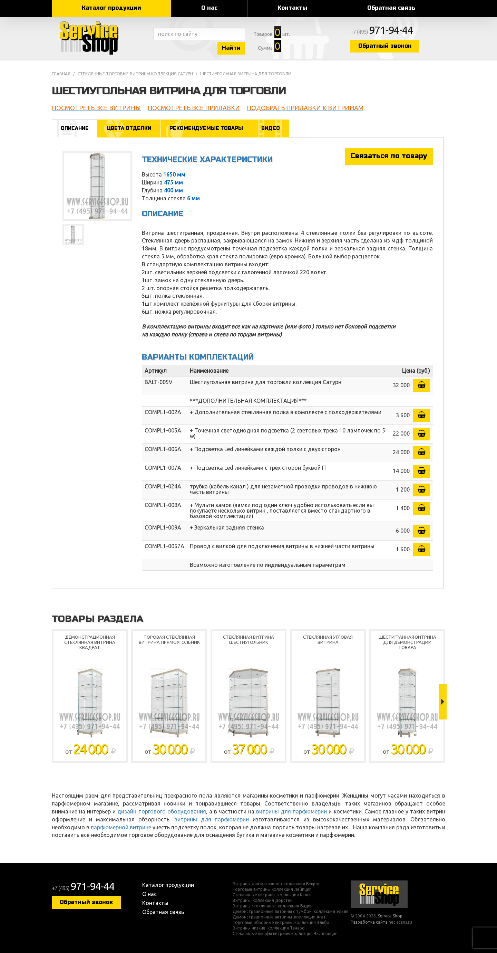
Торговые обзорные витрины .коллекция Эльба (281, 923)
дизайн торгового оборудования (161, 811)
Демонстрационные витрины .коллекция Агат (279, 917)
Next (442, 702)
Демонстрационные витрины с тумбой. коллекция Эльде (291, 911)
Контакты (292, 7)
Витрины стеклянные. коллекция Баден (273, 906)
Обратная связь (391, 7)
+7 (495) (381, 32)
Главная (61, 74)
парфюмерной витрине (121, 827)
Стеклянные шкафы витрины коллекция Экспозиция (285, 934)
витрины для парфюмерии (291, 811)
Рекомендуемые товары (206, 128)
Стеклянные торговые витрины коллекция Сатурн (135, 74)
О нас (209, 7)
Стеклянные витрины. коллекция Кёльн (272, 895)
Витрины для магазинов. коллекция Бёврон (277, 884)
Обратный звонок (384, 45)
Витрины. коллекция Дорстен (263, 900)
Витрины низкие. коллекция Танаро (269, 928)
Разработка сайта (369, 922)
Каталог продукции (111, 7)
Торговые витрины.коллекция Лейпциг (272, 889)
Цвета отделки (129, 128)
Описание (75, 128)
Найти (231, 48)
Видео (270, 128)
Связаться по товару (389, 156)
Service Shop (101, 38)
